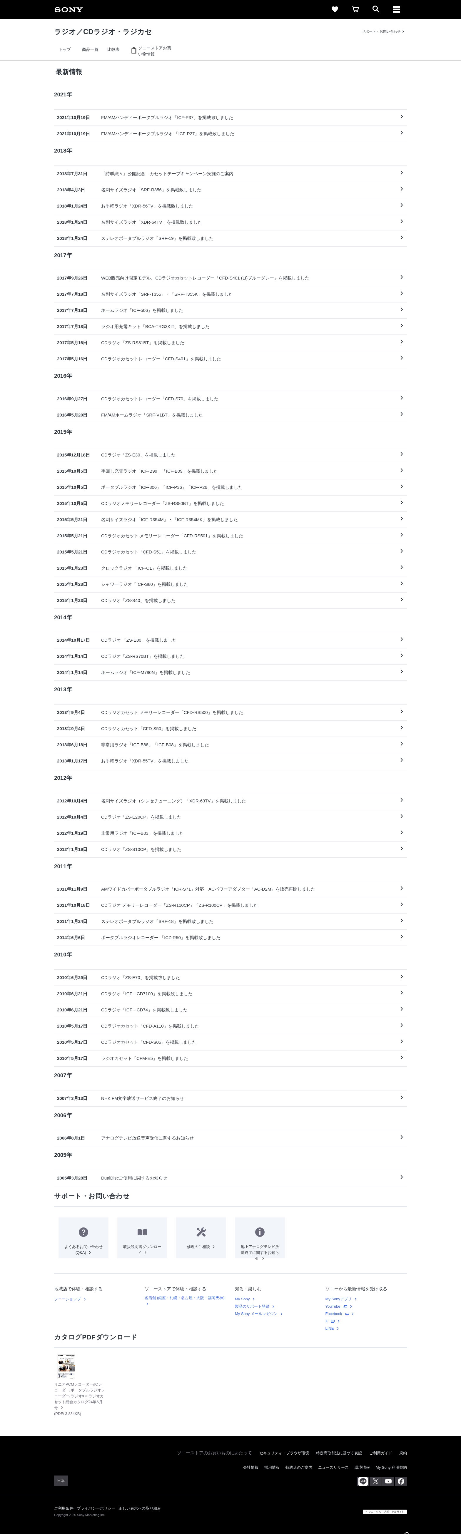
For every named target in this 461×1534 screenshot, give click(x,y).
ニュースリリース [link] (333, 1467)
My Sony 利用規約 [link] (391, 1467)
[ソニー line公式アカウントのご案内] (363, 1481)
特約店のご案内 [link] (298, 1467)
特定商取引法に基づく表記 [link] (339, 1453)
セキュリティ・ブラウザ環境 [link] (284, 1453)
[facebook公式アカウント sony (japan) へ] (401, 1481)
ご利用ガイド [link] (380, 1453)
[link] (68, 9)
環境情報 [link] (362, 1467)
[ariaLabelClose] (396, 9)
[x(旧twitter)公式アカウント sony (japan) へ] (376, 1481)
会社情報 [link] (250, 1467)
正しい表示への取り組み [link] (139, 1508)
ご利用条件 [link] (64, 1508)
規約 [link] (403, 1453)
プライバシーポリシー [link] (96, 1508)
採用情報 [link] (272, 1467)
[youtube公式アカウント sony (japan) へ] (388, 1481)
